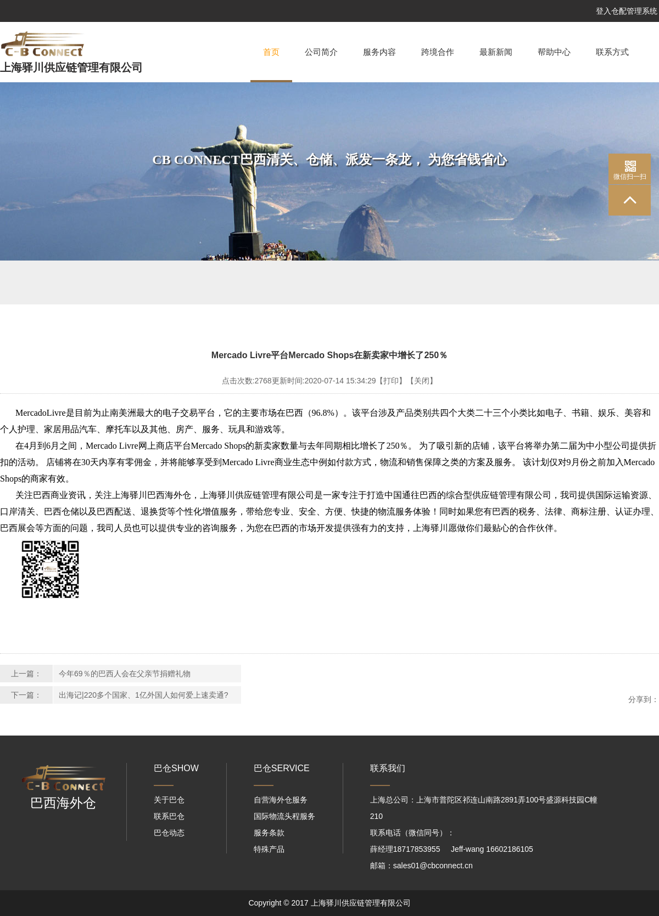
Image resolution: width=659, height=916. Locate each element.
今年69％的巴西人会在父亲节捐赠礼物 (125, 673)
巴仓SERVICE (282, 768)
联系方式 (612, 52)
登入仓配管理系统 (626, 11)
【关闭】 (421, 380)
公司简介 (321, 52)
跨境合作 (437, 52)
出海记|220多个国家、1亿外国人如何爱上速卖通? (143, 695)
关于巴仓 (169, 799)
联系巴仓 (169, 816)
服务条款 (269, 832)
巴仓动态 (169, 832)
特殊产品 (269, 849)
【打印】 (391, 380)
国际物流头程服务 (284, 816)
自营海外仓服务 (281, 799)
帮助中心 (554, 52)
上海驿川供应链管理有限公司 (71, 67)
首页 (271, 65)
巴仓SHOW (176, 768)
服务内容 (379, 52)
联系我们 (387, 768)
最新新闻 (495, 52)
